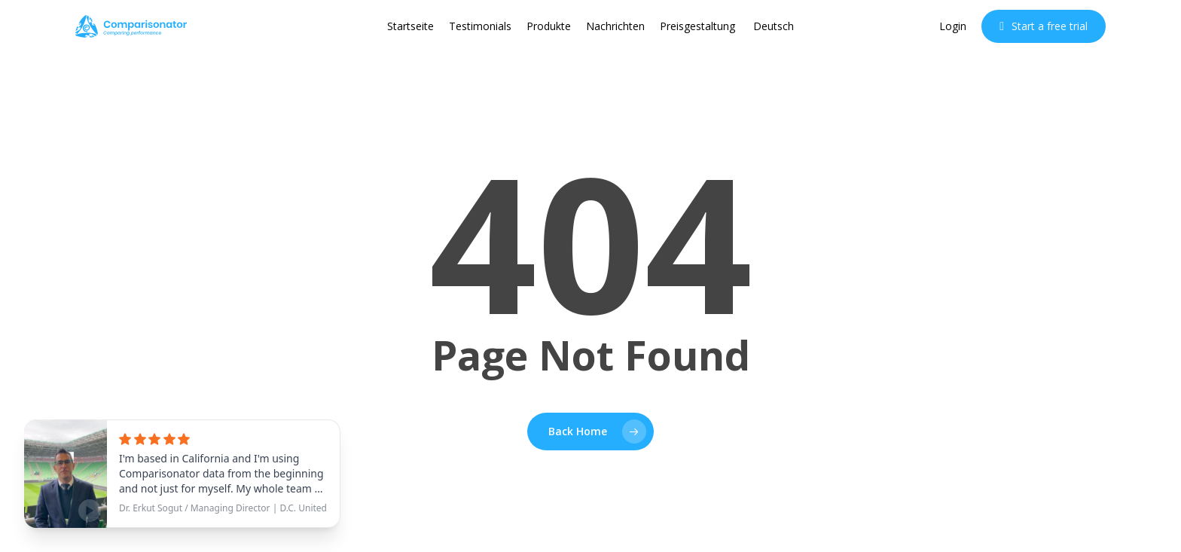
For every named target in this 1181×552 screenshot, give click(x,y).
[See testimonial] (182, 473)
